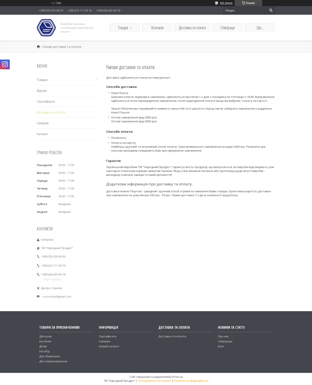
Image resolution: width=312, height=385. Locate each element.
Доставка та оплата (192, 28)
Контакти (157, 28)
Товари (123, 28)
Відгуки (42, 91)
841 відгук (226, 3)
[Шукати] (270, 10)
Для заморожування (53, 361)
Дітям (43, 346)
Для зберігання (49, 356)
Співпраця (227, 28)
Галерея (43, 123)
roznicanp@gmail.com (57, 296)
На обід (44, 351)
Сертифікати (46, 101)
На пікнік (45, 341)
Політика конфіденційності (191, 381)
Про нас (223, 336)
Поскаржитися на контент (154, 381)
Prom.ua (177, 377)
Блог (221, 346)
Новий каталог (109, 346)
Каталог (42, 134)
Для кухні (45, 336)
